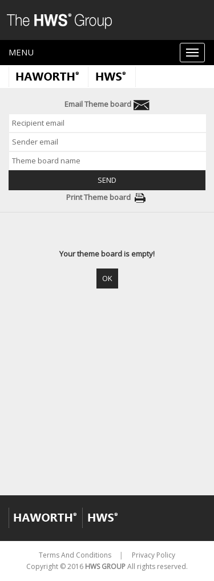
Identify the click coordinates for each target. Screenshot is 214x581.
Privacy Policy (153, 555)
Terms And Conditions (75, 555)
